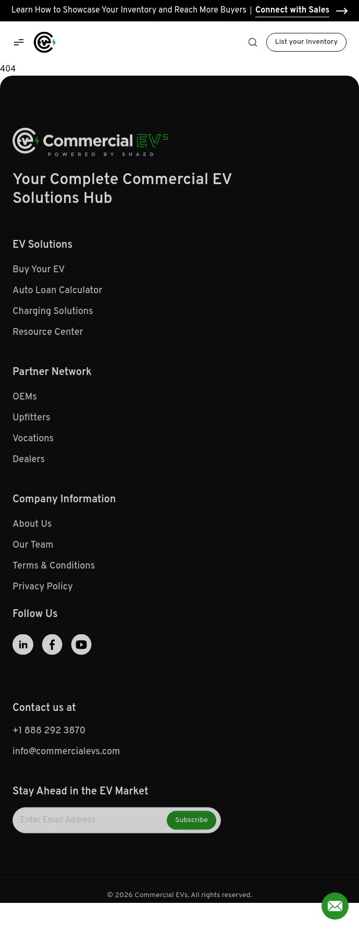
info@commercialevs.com (66, 755)
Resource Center (48, 336)
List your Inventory (306, 42)
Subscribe (191, 823)
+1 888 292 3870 (49, 734)
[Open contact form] (335, 906)
